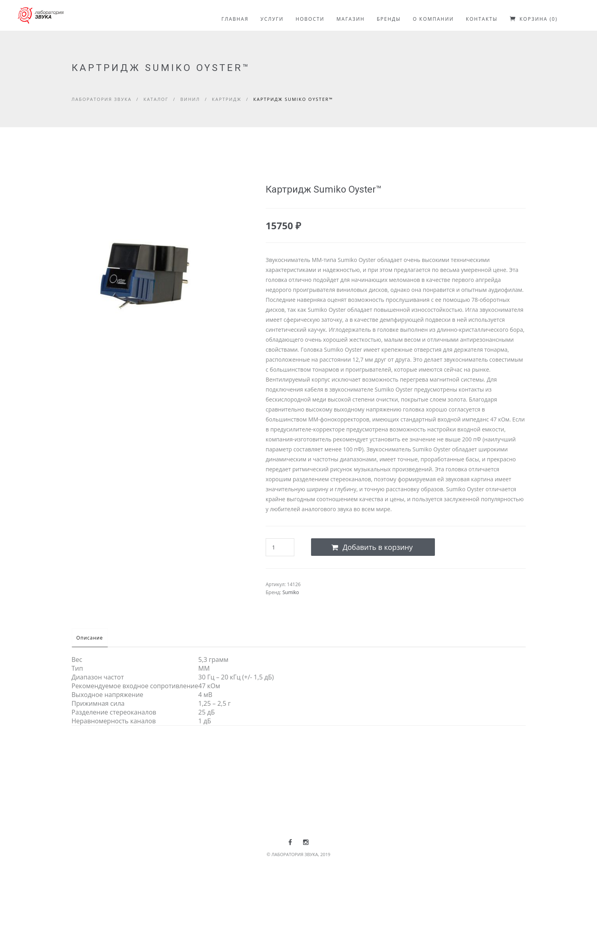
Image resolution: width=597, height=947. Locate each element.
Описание (93, 637)
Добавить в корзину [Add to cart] (372, 547)
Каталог (155, 99)
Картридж (226, 99)
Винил (190, 99)
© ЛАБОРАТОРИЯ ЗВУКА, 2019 (299, 854)
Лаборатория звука (102, 99)
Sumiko (290, 592)
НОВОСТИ (310, 19)
